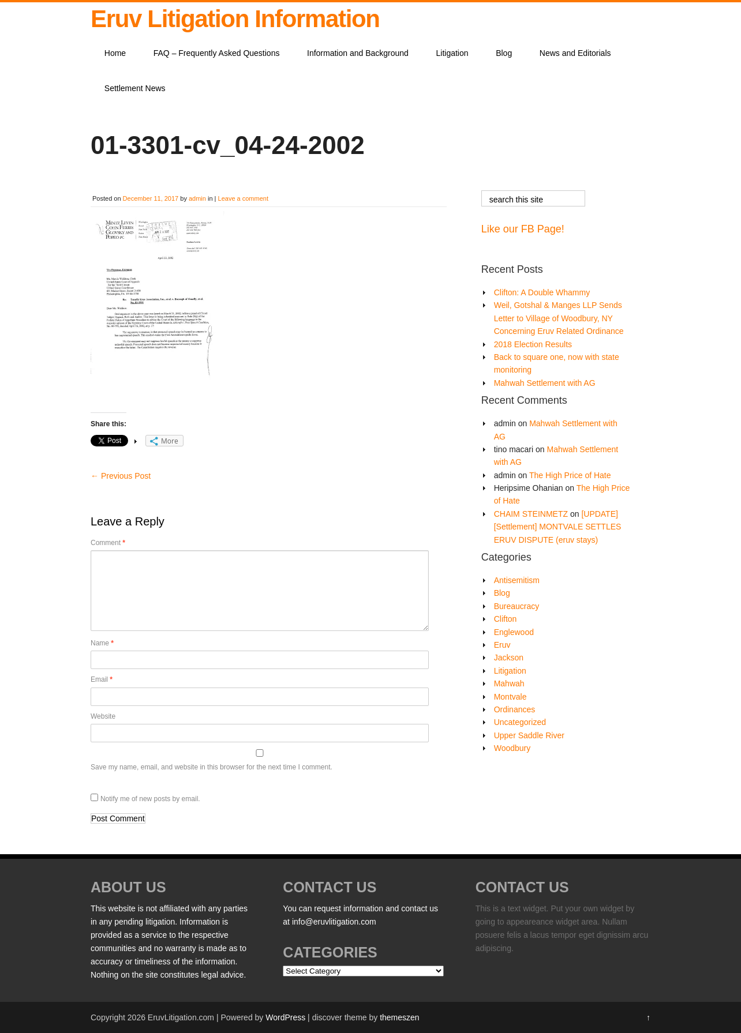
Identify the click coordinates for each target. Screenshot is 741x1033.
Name (102, 643)
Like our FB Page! (522, 229)
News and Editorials (575, 53)
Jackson (508, 657)
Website (103, 716)
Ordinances (515, 709)
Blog (504, 53)
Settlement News (135, 88)
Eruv (502, 644)
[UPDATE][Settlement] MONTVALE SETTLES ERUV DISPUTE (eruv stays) (558, 526)
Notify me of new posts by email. (150, 799)
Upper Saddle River (529, 735)
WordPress (285, 1017)
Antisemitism (517, 580)
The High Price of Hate (570, 475)
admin (197, 198)
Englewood (514, 632)
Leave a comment (243, 198)
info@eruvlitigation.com (334, 921)
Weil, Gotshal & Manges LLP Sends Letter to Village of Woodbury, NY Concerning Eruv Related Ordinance (559, 318)
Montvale (510, 696)
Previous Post (121, 475)
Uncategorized (520, 722)
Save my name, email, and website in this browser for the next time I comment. (211, 767)
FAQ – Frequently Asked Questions (217, 53)
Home (115, 53)
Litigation (452, 53)
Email (102, 679)
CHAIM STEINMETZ (531, 514)
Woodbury (512, 748)
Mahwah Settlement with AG (545, 383)
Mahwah (509, 683)
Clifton (505, 618)
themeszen (399, 1017)
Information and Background (358, 53)
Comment (108, 543)
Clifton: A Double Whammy (542, 292)
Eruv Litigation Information (235, 18)
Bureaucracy (517, 606)
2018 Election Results (533, 344)
